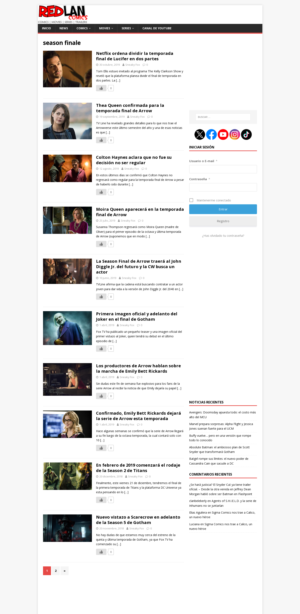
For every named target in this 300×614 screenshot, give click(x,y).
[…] (118, 80)
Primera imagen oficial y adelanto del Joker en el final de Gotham (136, 316)
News (63, 28)
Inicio (46, 28)
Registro (223, 221)
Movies (104, 28)
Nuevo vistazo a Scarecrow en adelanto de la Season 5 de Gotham (138, 519)
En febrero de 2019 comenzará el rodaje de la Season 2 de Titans (138, 467)
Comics (82, 28)
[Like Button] (101, 88)
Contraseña (199, 179)
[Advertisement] (223, 74)
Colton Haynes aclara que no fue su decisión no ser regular (134, 159)
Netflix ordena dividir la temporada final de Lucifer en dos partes (134, 56)
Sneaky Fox (132, 65)
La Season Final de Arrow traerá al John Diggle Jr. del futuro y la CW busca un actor (138, 266)
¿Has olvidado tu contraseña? (223, 235)
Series (126, 28)
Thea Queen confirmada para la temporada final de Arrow (130, 107)
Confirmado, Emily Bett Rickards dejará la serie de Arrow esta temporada (138, 415)
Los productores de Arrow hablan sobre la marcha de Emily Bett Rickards (138, 368)
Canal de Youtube (157, 28)
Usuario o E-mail (203, 161)
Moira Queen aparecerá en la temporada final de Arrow (140, 211)
